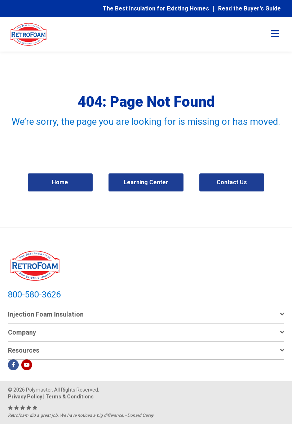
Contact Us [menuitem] (232, 182)
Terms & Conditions (69, 396)
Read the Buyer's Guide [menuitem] (249, 8)
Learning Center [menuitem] (146, 182)
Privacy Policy (25, 396)
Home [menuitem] (60, 182)
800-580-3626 (34, 295)
